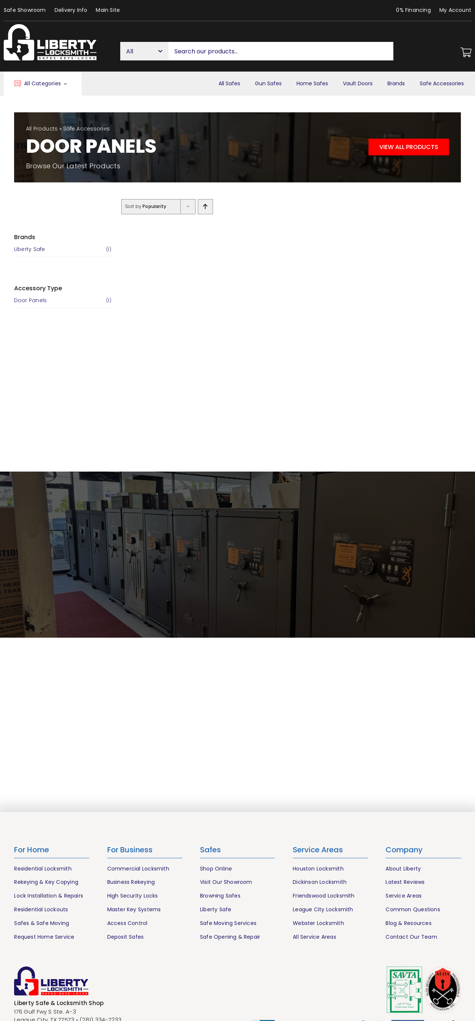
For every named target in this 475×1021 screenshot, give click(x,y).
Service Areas (318, 850)
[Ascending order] (205, 206)
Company (404, 850)
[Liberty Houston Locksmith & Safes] (50, 27)
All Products (42, 128)
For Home (31, 850)
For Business (130, 850)
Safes (210, 850)
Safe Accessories (86, 128)
